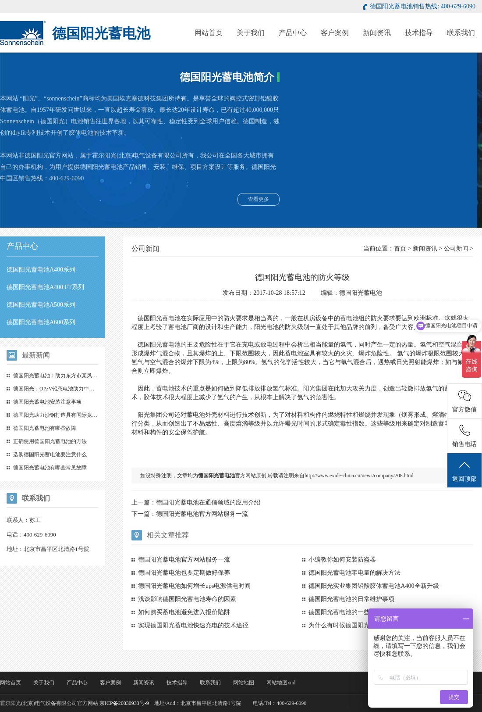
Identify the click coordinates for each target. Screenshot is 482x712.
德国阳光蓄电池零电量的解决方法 (354, 572)
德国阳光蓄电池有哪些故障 (44, 428)
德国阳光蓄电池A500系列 (41, 304)
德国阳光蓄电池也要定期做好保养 (184, 572)
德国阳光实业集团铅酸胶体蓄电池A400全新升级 (373, 586)
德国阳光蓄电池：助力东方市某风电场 (58, 375)
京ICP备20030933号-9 (124, 703)
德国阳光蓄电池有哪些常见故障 (50, 468)
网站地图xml (281, 683)
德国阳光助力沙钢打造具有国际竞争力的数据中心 (71, 415)
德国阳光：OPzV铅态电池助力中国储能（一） (66, 389)
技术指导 (419, 32)
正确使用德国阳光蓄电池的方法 (50, 441)
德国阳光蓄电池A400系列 (41, 269)
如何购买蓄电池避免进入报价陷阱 (184, 612)
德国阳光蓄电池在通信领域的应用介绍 (208, 502)
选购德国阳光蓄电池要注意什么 (50, 454)
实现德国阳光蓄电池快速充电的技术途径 (193, 625)
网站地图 (243, 683)
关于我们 (251, 32)
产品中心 (293, 32)
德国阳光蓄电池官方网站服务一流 (202, 514)
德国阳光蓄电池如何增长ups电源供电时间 (194, 586)
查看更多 (258, 199)
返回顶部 (464, 470)
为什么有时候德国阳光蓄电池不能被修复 (363, 625)
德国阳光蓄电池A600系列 (41, 322)
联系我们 (461, 32)
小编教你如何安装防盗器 (342, 559)
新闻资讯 (377, 32)
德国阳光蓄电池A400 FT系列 (45, 287)
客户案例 (335, 32)
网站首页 (209, 32)
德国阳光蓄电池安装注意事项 (47, 402)
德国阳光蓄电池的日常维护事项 (351, 599)
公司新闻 (456, 248)
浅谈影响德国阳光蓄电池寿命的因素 (187, 599)
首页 (400, 248)
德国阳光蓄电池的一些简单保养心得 (357, 612)
